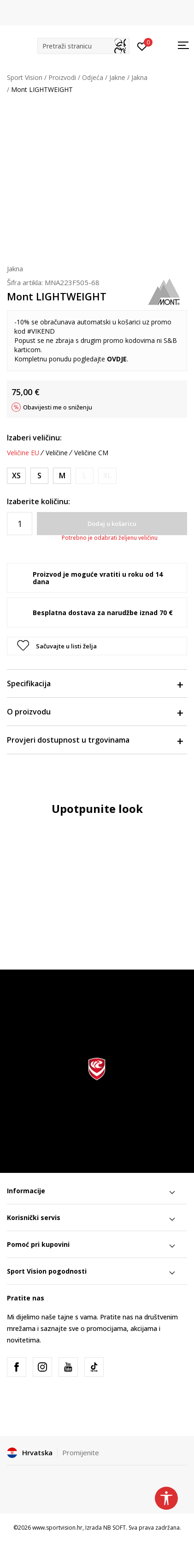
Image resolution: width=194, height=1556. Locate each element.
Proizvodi (62, 77)
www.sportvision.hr (57, 1528)
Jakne (117, 77)
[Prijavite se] (142, 46)
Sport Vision (24, 77)
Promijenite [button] (80, 1452)
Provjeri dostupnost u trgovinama (94, 740)
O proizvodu (94, 712)
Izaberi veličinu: (34, 437)
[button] (83, 46)
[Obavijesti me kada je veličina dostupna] (85, 476)
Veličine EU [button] (23, 453)
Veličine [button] (57, 453)
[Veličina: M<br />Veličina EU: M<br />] (62, 476)
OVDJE (117, 358)
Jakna (139, 77)
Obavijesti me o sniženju (57, 407)
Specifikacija (94, 683)
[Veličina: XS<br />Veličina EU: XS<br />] (16, 476)
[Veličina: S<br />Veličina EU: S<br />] (39, 476)
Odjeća (92, 77)
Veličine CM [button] (91, 453)
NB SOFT (114, 1528)
